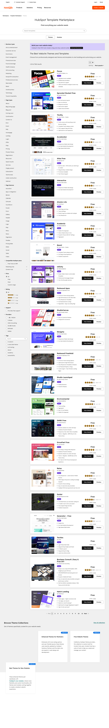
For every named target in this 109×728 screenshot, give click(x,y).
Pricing (39, 7)
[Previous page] (48, 613)
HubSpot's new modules (16, 681)
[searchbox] (54, 30)
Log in (95, 2)
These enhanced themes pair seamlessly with (17, 678)
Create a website (98, 7)
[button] (15, 44)
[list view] (90, 62)
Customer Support (19, 2)
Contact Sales (32, 2)
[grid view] (92, 62)
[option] (99, 65)
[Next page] (87, 613)
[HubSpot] (8, 7)
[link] (16, 47)
